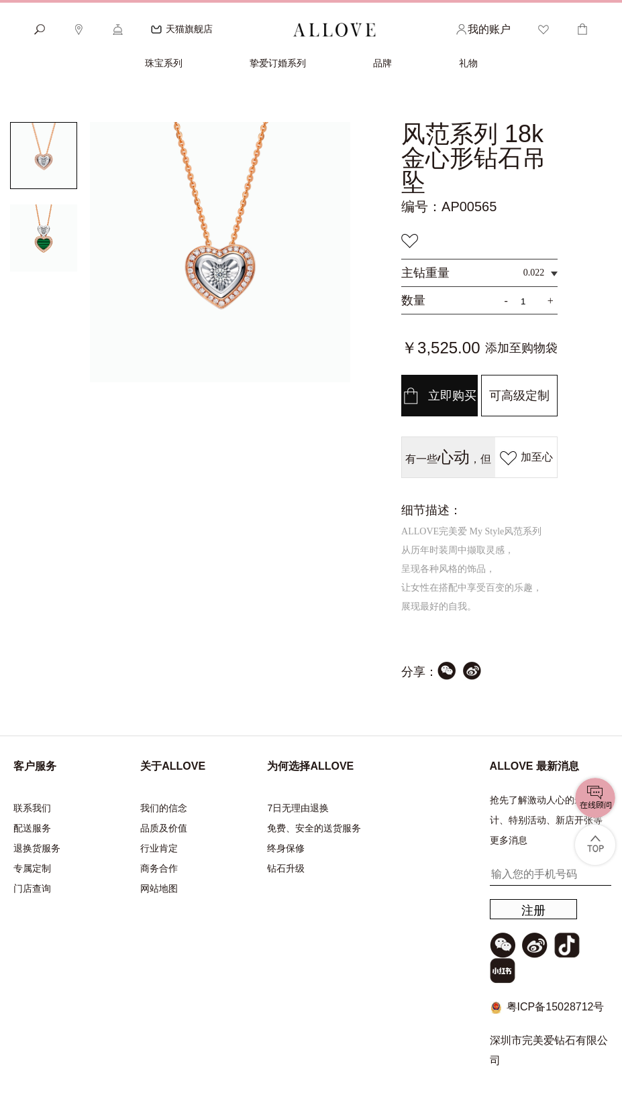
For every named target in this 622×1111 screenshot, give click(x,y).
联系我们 (32, 808)
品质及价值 (163, 828)
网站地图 (159, 888)
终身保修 (286, 848)
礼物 (468, 63)
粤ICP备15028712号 (556, 1006)
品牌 (382, 63)
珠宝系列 (164, 63)
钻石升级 (286, 868)
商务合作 (159, 868)
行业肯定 (159, 848)
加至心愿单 (526, 463)
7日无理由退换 (298, 808)
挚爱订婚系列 (278, 63)
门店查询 (32, 888)
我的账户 (483, 29)
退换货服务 (36, 848)
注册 (533, 910)
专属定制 (32, 868)
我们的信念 (163, 808)
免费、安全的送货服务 (314, 828)
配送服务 (32, 828)
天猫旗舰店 (181, 28)
